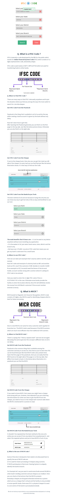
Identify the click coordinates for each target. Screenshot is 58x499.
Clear (36, 42)
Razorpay (32, 493)
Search (22, 42)
